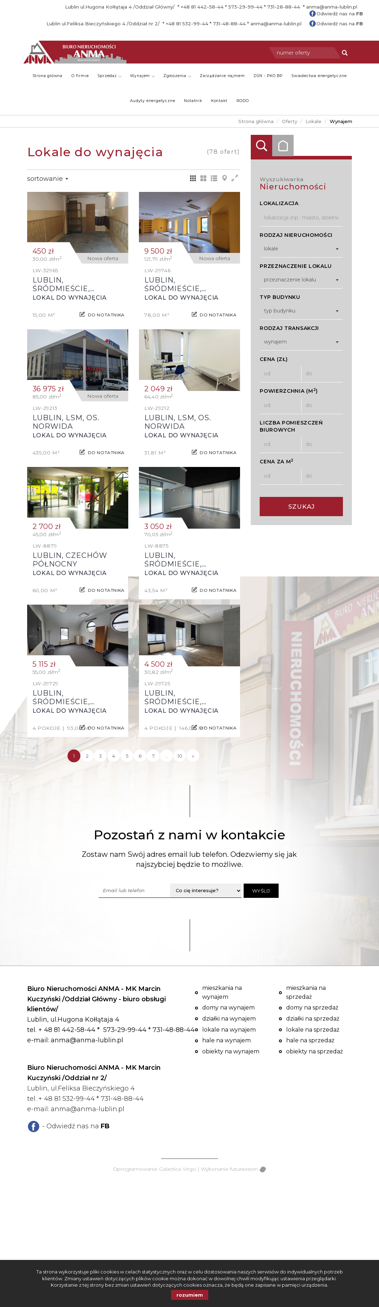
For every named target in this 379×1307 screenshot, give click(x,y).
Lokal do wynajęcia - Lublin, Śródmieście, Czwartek (189, 533)
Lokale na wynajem (229, 1029)
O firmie (80, 75)
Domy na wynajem (228, 1007)
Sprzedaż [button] (109, 75)
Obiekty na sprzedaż (314, 1051)
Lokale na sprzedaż (312, 1029)
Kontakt (219, 100)
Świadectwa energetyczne (318, 75)
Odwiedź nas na (339, 13)
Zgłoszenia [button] (177, 75)
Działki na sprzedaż (312, 1018)
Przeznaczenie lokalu (296, 266)
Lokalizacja (279, 203)
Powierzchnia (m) (289, 390)
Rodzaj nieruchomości (296, 235)
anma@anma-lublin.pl (331, 7)
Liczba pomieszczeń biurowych (291, 426)
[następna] (192, 755)
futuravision (248, 1169)
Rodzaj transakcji (289, 328)
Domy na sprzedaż (312, 1007)
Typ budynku (280, 297)
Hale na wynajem (226, 1040)
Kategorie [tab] (283, 145)
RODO (242, 100)
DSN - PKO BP (268, 75)
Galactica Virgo (177, 1169)
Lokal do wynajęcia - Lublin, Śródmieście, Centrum (189, 258)
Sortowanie (47, 179)
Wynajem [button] (142, 75)
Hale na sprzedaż (310, 1040)
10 (180, 756)
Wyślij (261, 891)
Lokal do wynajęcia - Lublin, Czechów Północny (77, 533)
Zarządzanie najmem (222, 75)
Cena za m (277, 461)
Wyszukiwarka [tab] (261, 145)
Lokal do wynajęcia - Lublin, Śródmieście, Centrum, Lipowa (77, 258)
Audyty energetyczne (152, 100)
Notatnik (193, 100)
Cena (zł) (274, 359)
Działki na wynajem (229, 1018)
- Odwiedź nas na (76, 1126)
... (166, 756)
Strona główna (48, 75)
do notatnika (106, 311)
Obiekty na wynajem (230, 1051)
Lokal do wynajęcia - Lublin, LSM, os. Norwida (77, 395)
